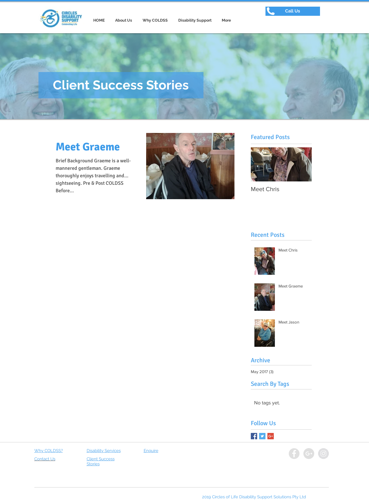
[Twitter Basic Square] (262, 436)
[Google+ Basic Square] (270, 436)
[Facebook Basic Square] (254, 436)
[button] (292, 11)
